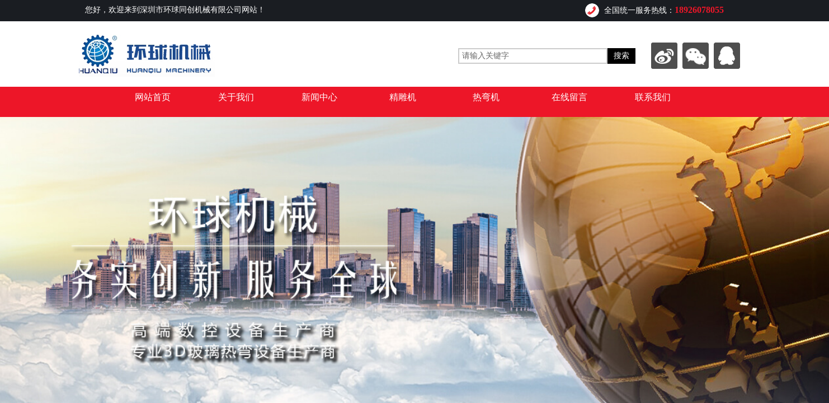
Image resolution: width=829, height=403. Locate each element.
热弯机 (486, 97)
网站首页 (153, 97)
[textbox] (532, 56)
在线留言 (569, 97)
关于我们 (236, 97)
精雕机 (402, 97)
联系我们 (653, 97)
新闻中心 (319, 97)
